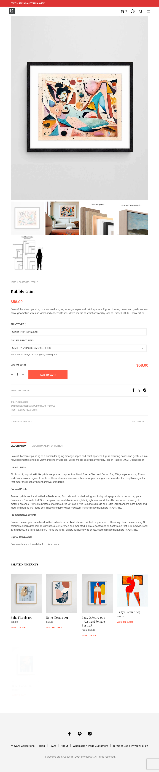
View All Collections (22, 745)
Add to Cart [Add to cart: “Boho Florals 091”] (54, 625)
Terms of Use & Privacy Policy (130, 745)
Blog (42, 745)
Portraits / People (28, 282)
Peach (29, 410)
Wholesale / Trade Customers (90, 745)
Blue (22, 410)
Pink (35, 410)
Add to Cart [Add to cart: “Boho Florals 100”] (19, 625)
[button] (124, 11)
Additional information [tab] (47, 446)
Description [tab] (18, 446)
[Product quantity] (17, 374)
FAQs (53, 745)
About (64, 745)
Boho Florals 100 (22, 616)
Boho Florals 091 (57, 616)
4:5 (18, 410)
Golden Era (29, 406)
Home (13, 282)
